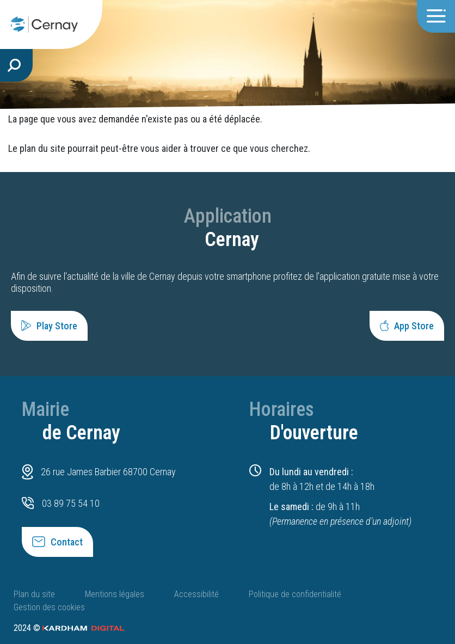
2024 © (69, 628)
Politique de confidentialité (295, 594)
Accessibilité (196, 594)
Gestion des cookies (49, 607)
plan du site (42, 148)
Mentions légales (114, 594)
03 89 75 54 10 (71, 503)
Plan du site (34, 594)
